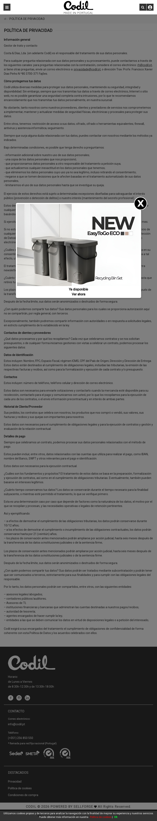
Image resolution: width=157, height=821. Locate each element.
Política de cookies (100, 817)
